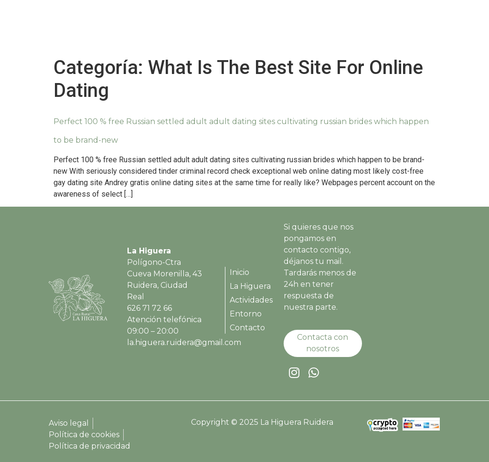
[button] (430, 29)
